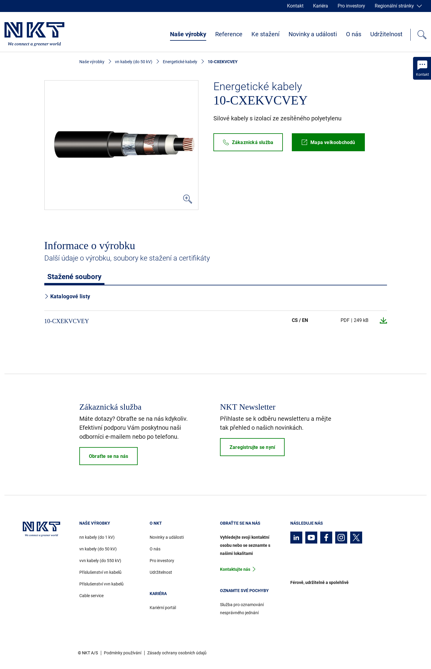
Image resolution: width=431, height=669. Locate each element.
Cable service (91, 595)
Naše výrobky (188, 34)
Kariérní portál (163, 607)
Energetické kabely (180, 61)
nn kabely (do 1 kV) (97, 537)
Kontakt (295, 6)
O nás (353, 34)
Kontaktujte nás (235, 569)
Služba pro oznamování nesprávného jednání (242, 608)
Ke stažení (265, 34)
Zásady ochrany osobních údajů (177, 652)
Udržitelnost (386, 34)
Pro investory (351, 6)
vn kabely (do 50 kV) (133, 61)
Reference (228, 34)
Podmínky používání (122, 652)
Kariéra (320, 6)
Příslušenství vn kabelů (100, 572)
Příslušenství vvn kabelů (101, 584)
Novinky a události (313, 34)
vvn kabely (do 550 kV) (100, 560)
